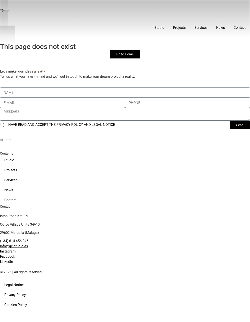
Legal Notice (14, 285)
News (220, 28)
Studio (159, 28)
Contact (240, 28)
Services (201, 28)
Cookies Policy (15, 305)
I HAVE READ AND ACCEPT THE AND (61, 125)
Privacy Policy (15, 295)
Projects (179, 28)
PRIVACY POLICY (70, 125)
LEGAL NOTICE (103, 125)
